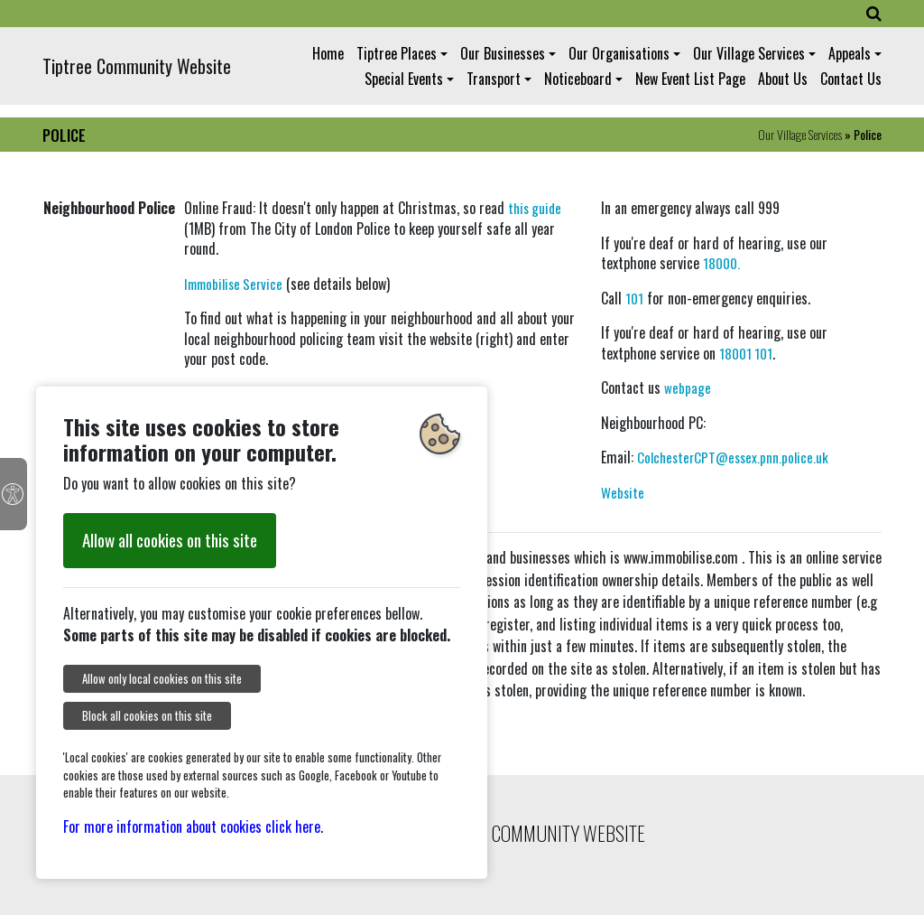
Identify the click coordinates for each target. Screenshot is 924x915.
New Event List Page (690, 78)
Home (328, 53)
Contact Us (851, 78)
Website (622, 492)
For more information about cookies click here (191, 826)
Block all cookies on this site (147, 715)
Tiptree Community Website (136, 65)
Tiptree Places (396, 53)
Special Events (404, 78)
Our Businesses (502, 53)
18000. (721, 263)
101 (634, 298)
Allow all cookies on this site (169, 540)
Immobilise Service (233, 284)
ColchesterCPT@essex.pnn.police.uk (732, 457)
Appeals (849, 53)
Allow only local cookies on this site (162, 678)
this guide (534, 208)
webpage (687, 387)
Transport (494, 78)
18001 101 (745, 353)
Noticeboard (578, 78)
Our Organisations (619, 53)
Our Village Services (749, 53)
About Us (783, 78)
